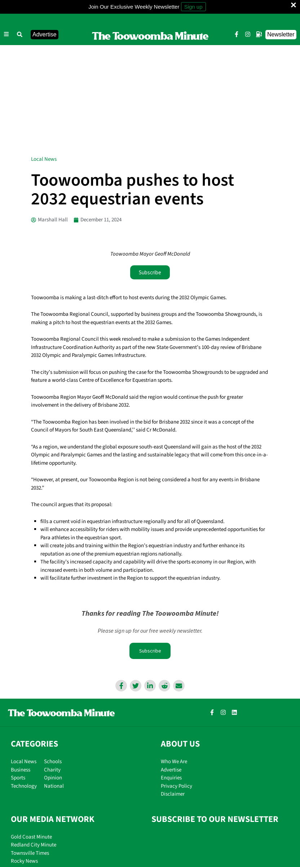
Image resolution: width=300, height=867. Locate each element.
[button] (19, 34)
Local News (44, 56)
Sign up (193, 7)
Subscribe (150, 548)
